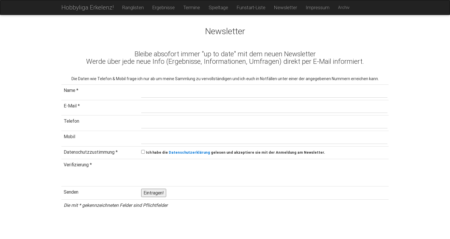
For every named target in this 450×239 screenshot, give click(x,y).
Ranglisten (133, 7)
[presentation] (184, 172)
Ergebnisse (163, 7)
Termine (191, 7)
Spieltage (218, 7)
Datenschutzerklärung (189, 152)
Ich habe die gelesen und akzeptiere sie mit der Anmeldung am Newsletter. (235, 152)
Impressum (317, 7)
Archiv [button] (344, 7)
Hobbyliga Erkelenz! (87, 7)
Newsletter (285, 7)
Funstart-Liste (251, 7)
